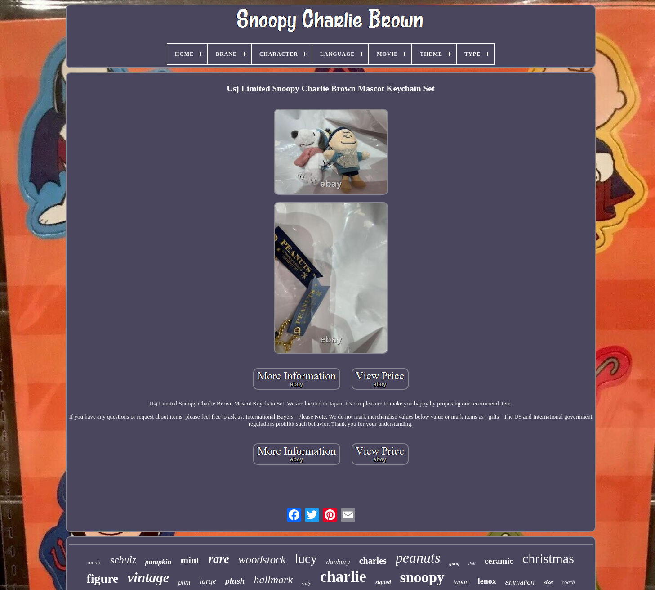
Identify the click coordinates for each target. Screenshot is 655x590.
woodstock (262, 560)
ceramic (499, 561)
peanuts (418, 557)
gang (454, 563)
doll (472, 563)
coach (568, 582)
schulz (123, 560)
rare (218, 559)
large (208, 580)
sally (306, 583)
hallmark (273, 579)
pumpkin (158, 562)
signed (383, 582)
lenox (487, 580)
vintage (148, 577)
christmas (548, 558)
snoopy (422, 577)
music (94, 562)
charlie (343, 576)
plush (235, 580)
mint (189, 560)
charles (373, 561)
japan (461, 581)
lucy (305, 558)
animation (520, 582)
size (548, 582)
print (184, 582)
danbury (338, 562)
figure (102, 578)
